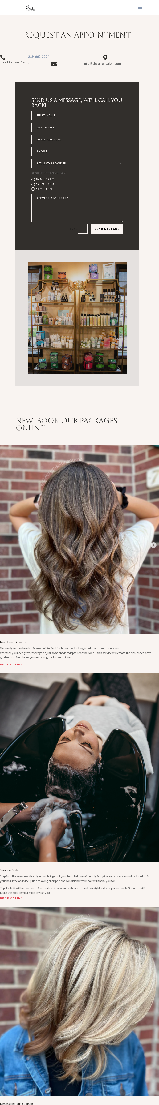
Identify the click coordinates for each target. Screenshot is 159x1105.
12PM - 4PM (42, 184)
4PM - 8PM (41, 189)
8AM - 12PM (43, 179)
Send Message (107, 228)
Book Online (11, 664)
